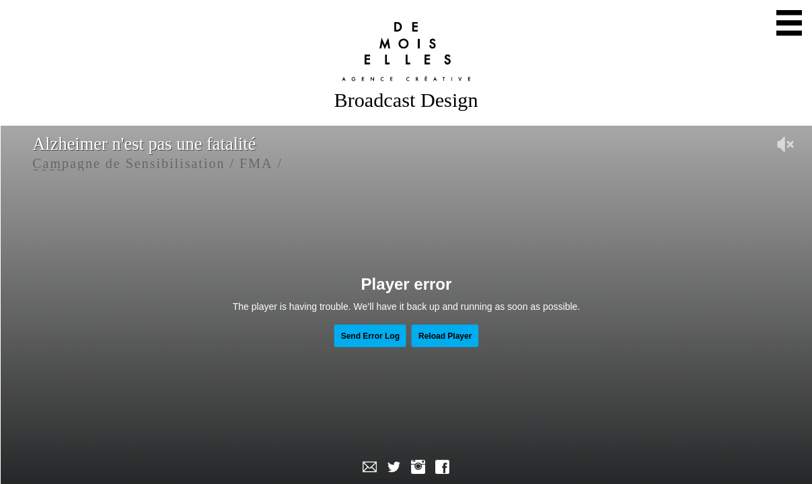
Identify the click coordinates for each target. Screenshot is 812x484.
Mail (370, 467)
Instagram (418, 467)
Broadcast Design (406, 100)
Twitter (394, 467)
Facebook (442, 467)
